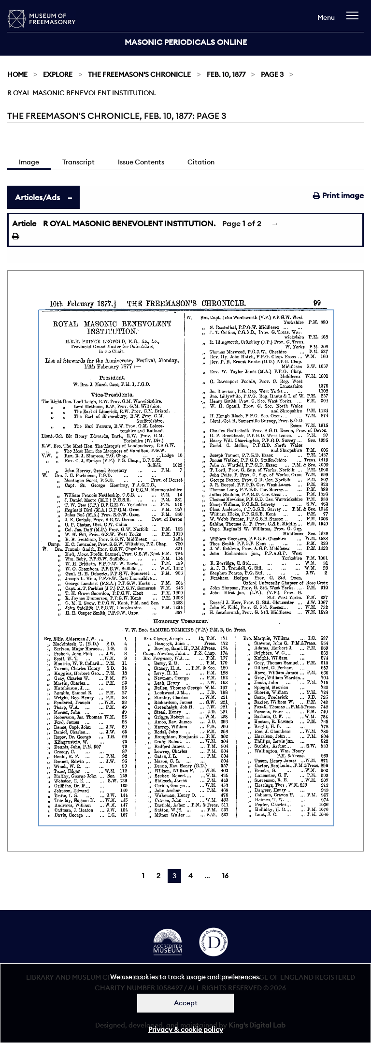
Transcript (78, 162)
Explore (57, 74)
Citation (200, 162)
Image (29, 162)
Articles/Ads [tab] (37, 197)
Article (24, 223)
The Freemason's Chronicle (139, 74)
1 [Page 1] (143, 875)
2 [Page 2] (158, 875)
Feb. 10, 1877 (226, 74)
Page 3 (272, 74)
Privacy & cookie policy (185, 1029)
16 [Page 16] (225, 875)
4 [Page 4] (190, 875)
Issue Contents (141, 162)
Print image (338, 195)
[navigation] (354, 20)
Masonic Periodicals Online (186, 42)
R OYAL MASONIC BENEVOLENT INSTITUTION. (129, 223)
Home (17, 74)
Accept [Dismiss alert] (186, 1003)
